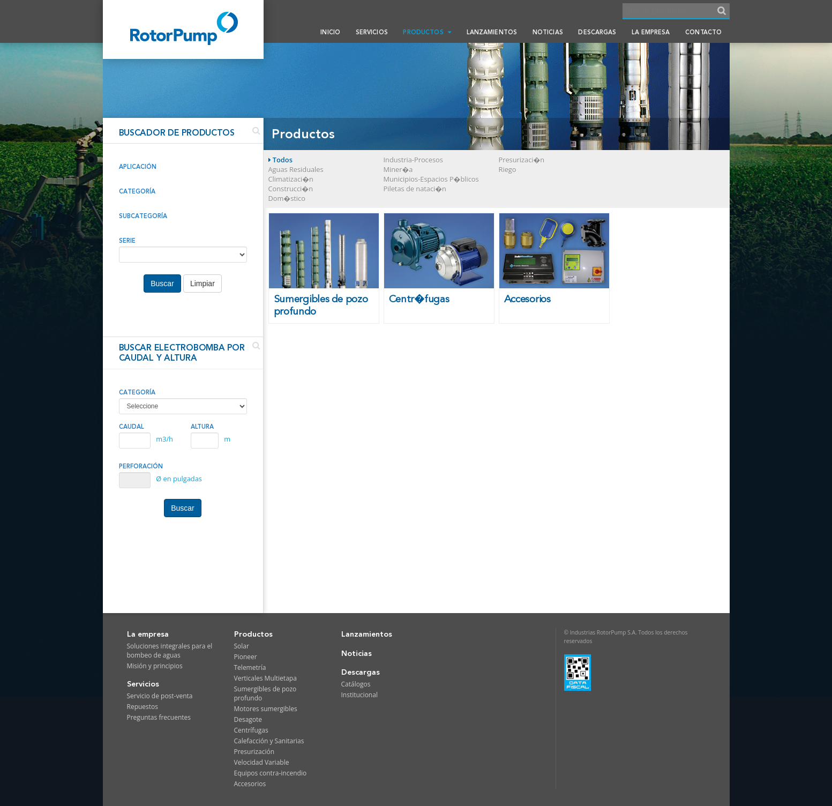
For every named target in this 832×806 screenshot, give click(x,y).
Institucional (359, 694)
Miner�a (398, 169)
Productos (427, 32)
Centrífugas (251, 730)
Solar (241, 646)
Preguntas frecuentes (159, 717)
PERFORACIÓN (141, 466)
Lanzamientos (492, 32)
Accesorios (527, 299)
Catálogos (356, 684)
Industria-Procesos (413, 160)
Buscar (162, 283)
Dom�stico (286, 198)
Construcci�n (290, 188)
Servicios (372, 32)
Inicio (330, 32)
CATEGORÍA (137, 392)
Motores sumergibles (265, 708)
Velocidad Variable (261, 762)
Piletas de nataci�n (415, 188)
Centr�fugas (419, 299)
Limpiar (202, 283)
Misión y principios (155, 665)
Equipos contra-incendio (270, 773)
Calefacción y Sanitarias (269, 740)
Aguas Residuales (296, 169)
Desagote (248, 719)
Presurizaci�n (522, 160)
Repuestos (143, 706)
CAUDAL (131, 426)
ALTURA (202, 426)
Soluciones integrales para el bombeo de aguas (170, 650)
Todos (280, 160)
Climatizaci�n (290, 179)
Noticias (548, 32)
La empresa (651, 32)
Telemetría (250, 667)
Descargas (597, 32)
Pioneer (245, 656)
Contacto (703, 32)
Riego (507, 169)
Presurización (254, 751)
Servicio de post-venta (160, 695)
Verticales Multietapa (265, 678)
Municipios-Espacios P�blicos (431, 179)
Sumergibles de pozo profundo (321, 305)
